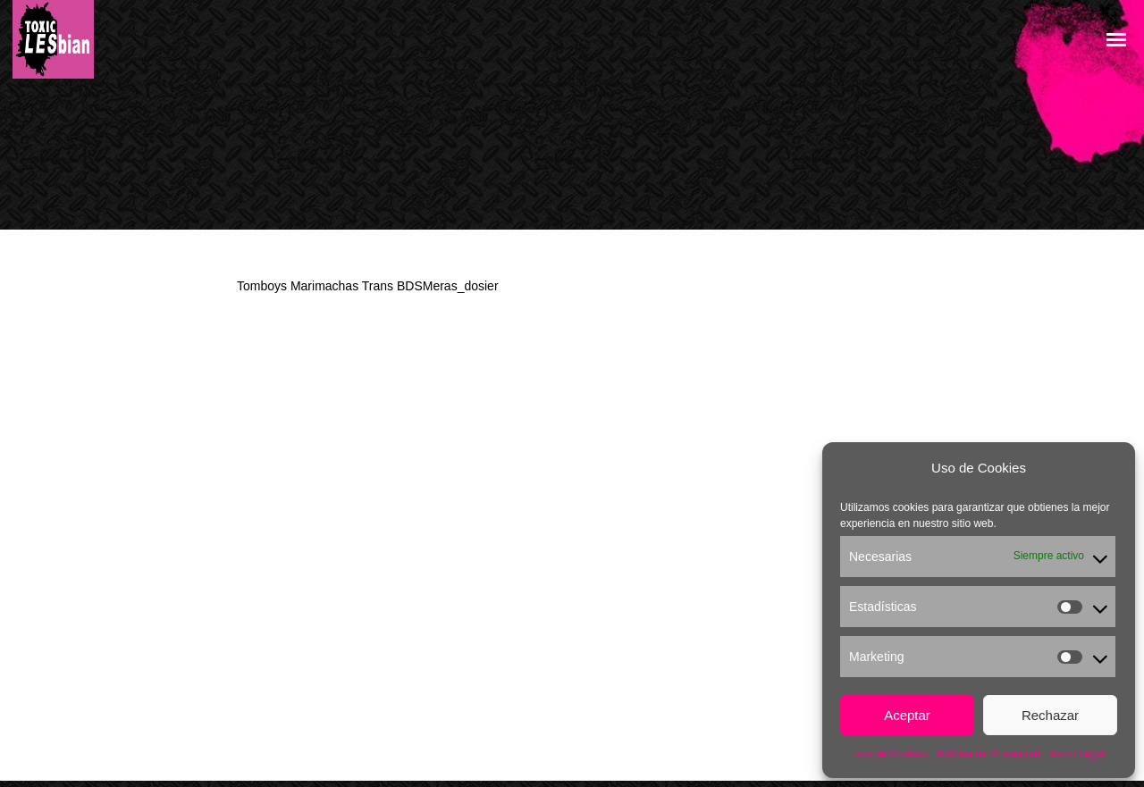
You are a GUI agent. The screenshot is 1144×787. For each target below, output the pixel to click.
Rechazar (1050, 715)
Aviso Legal (1077, 754)
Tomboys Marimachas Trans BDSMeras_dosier (368, 286)
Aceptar (907, 715)
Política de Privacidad (989, 754)
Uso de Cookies (891, 754)
